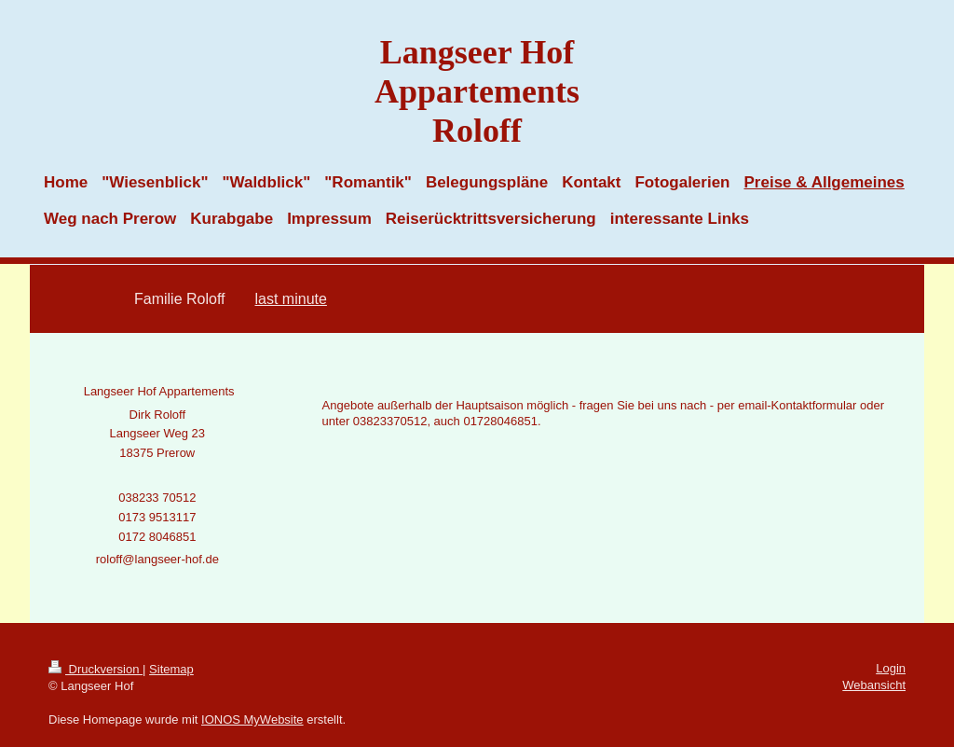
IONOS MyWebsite (252, 719)
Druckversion (95, 669)
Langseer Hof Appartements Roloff (477, 91)
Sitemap (171, 669)
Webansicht (874, 685)
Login (891, 668)
